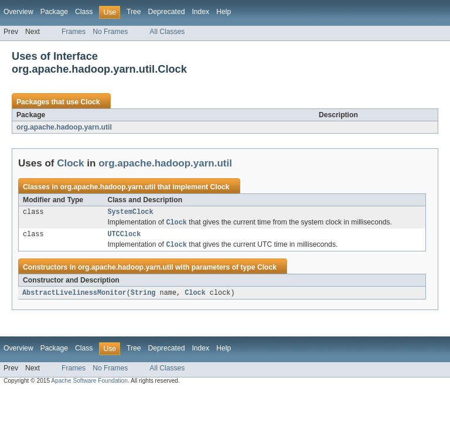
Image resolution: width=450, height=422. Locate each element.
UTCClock (124, 236)
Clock (90, 102)
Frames (74, 32)
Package (54, 12)
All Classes (167, 32)
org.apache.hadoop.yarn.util (64, 127)
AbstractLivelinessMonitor (74, 296)
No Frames (110, 32)
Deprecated (166, 12)
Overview (18, 12)
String (143, 296)
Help (223, 12)
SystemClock (130, 212)
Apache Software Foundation (89, 385)
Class (84, 12)
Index (200, 12)
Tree (134, 12)
